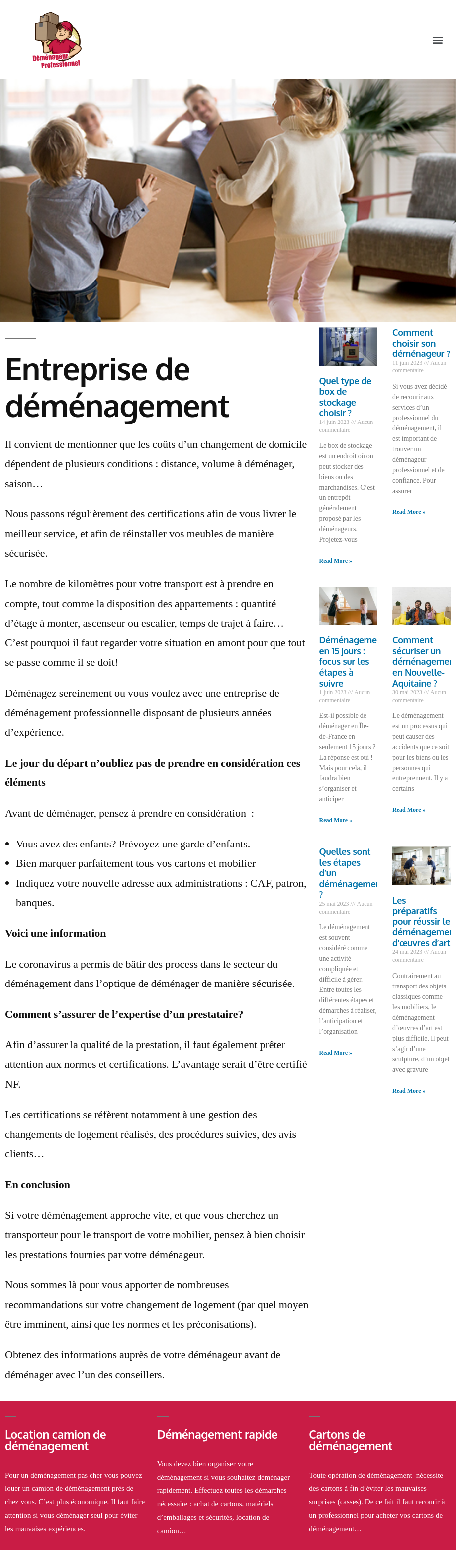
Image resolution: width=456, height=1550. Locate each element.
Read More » (335, 560)
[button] (438, 40)
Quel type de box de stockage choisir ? (345, 397)
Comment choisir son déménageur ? (421, 343)
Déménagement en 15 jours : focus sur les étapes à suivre (352, 661)
